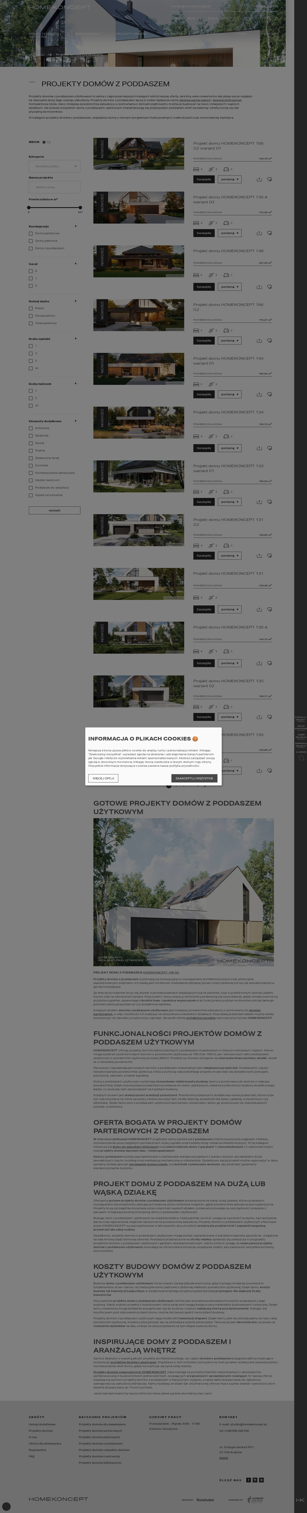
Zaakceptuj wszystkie (194, 778)
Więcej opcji (103, 778)
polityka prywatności (184, 766)
